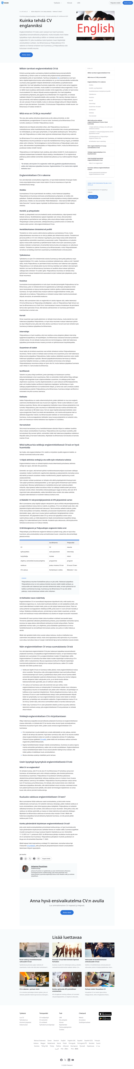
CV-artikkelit (24, 11)
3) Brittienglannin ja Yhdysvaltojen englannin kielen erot (98, 137)
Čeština (58, 1046)
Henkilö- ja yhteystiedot (95, 88)
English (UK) (71, 1040)
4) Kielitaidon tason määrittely (97, 141)
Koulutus (91, 97)
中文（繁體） (75, 1049)
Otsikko (91, 85)
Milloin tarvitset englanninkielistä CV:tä (99, 73)
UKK (78, 3)
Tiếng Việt (44, 1046)
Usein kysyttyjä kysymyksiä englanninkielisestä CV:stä (95, 159)
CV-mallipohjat (44, 1018)
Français (97, 1040)
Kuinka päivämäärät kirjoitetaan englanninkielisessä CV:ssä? (98, 173)
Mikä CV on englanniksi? (96, 163)
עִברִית (98, 1046)
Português (72, 1043)
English (63, 1040)
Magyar (43, 1043)
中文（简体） (65, 1049)
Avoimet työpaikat (25, 1022)
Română (91, 1043)
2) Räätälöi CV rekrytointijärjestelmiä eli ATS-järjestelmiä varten (101, 132)
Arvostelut (82, 1020)
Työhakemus (24, 1020)
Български (74, 1046)
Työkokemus (92, 94)
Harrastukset (92, 116)
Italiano (36, 1043)
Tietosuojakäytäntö (65, 1027)
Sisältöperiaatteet (84, 1022)
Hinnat (69, 3)
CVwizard (69, 1065)
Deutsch (56, 1040)
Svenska (36, 1046)
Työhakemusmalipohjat (46, 1025)
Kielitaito (91, 113)
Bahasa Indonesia (39, 1040)
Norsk (59, 1043)
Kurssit (91, 100)
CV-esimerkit (43, 1020)
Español (79, 1040)
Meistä (81, 1018)
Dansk (50, 1040)
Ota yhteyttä (63, 1020)
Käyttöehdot (63, 1025)
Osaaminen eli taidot (95, 106)
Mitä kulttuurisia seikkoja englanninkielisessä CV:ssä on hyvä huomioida (98, 122)
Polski (65, 1043)
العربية (57, 1049)
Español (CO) (88, 1040)
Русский (82, 1046)
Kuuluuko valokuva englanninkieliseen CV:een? (99, 168)
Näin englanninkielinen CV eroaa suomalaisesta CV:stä (97, 146)
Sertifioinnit (92, 110)
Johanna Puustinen (30, 16)
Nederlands (51, 1043)
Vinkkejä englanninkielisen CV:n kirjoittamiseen (97, 153)
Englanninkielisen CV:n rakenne (97, 82)
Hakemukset (24, 1025)
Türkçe (52, 1046)
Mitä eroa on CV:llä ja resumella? (97, 77)
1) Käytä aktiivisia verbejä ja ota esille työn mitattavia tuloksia (101, 127)
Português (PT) (82, 1043)
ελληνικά (66, 1046)
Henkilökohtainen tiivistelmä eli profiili (100, 91)
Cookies (61, 1030)
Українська (90, 1046)
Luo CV (22, 1018)
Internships (92, 103)
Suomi (98, 1043)
